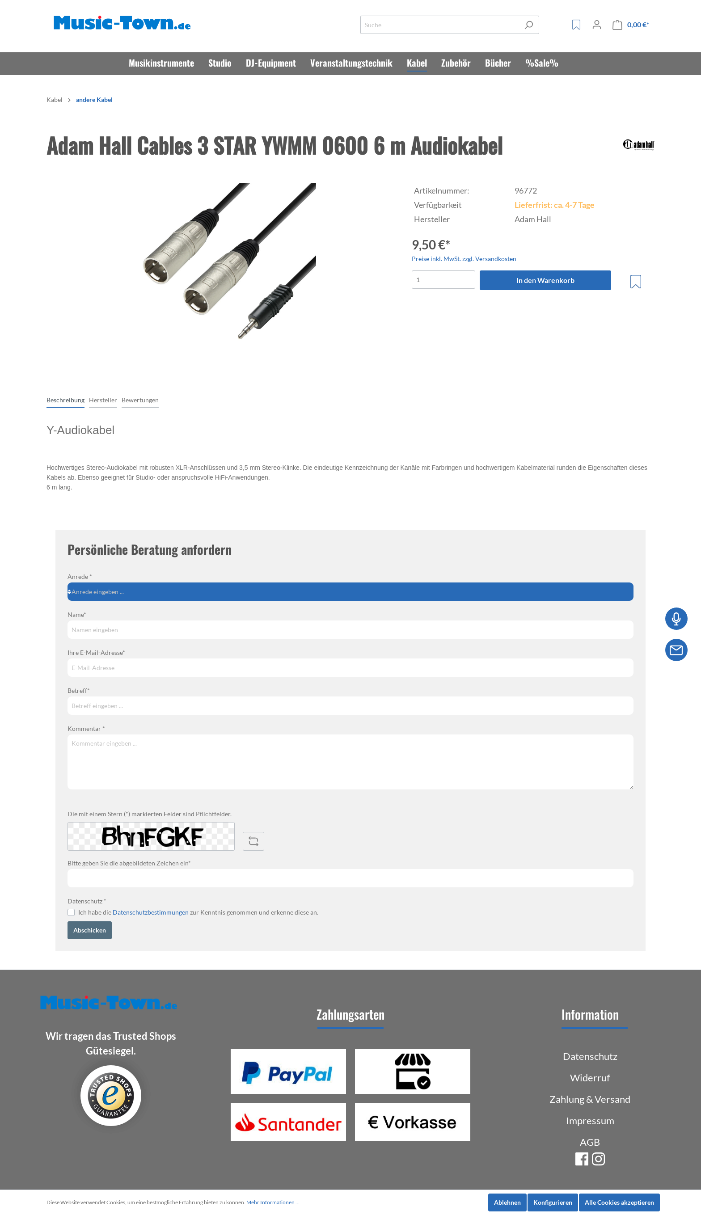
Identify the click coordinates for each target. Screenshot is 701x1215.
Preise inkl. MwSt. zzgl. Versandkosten (464, 258)
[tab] (65, 400)
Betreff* (79, 690)
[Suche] (439, 25)
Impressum (590, 1120)
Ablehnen (507, 1202)
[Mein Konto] (597, 24)
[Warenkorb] (631, 25)
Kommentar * (86, 728)
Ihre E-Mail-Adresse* (96, 652)
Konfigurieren (552, 1202)
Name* (77, 614)
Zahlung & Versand (589, 1099)
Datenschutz (590, 1056)
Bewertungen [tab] (140, 400)
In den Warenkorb (545, 280)
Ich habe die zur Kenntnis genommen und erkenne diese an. (198, 912)
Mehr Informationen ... (273, 1202)
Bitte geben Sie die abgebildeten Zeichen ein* (129, 863)
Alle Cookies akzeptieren (619, 1202)
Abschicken (89, 930)
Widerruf (590, 1078)
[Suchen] (528, 25)
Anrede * (80, 576)
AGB (590, 1142)
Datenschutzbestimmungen (151, 912)
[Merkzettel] (576, 24)
